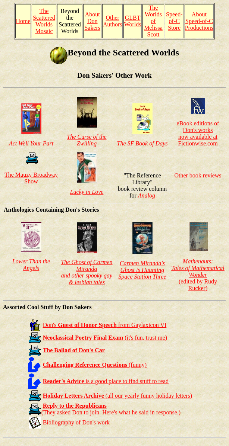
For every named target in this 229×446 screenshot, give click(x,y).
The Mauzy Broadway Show (31, 178)
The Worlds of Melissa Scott (153, 21)
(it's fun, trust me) (105, 337)
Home (23, 21)
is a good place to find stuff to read (106, 381)
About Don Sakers (92, 21)
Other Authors (112, 21)
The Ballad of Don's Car (74, 350)
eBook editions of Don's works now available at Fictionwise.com (198, 133)
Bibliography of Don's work (76, 422)
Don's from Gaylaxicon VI (105, 325)
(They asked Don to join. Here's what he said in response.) (111, 408)
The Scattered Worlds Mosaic (44, 21)
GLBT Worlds (132, 21)
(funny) (95, 365)
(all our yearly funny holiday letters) (117, 395)
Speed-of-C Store (174, 21)
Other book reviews (197, 175)
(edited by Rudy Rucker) (198, 274)
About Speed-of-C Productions (199, 21)
